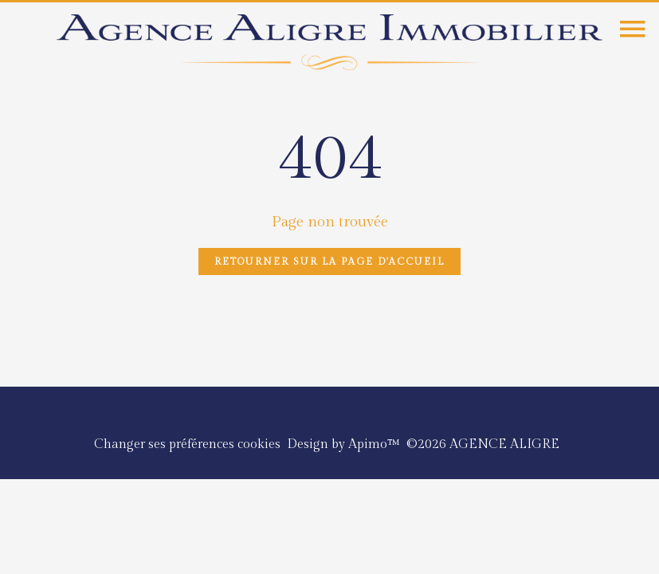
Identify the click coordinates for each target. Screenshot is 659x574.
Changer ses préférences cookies (187, 444)
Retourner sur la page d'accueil (329, 261)
